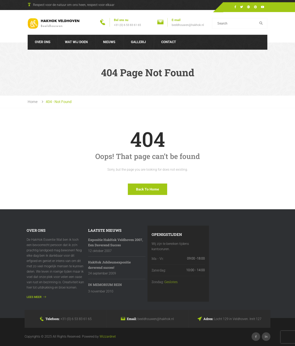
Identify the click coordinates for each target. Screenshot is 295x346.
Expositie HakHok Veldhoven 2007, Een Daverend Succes (115, 242)
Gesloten (171, 282)
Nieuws (109, 42)
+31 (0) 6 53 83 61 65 (127, 25)
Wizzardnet (108, 336)
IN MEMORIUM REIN (105, 284)
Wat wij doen (76, 42)
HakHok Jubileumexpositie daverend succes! (109, 265)
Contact (168, 42)
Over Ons (42, 42)
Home (33, 102)
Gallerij (138, 42)
